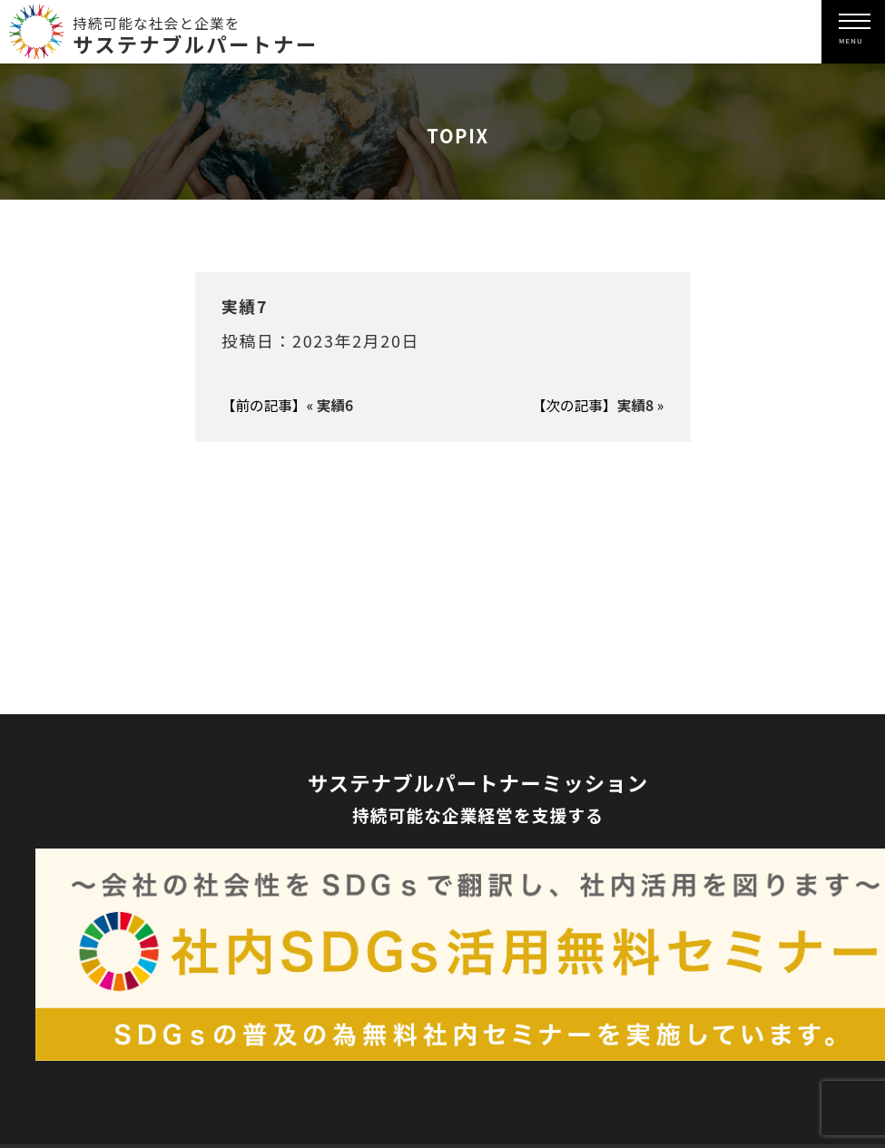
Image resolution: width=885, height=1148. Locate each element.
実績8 (635, 405)
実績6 (335, 405)
